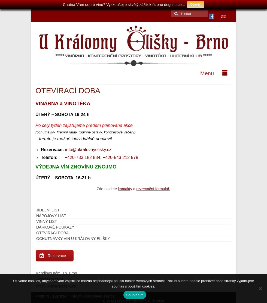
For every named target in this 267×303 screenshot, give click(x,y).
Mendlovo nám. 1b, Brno (56, 272)
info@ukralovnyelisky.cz (88, 148)
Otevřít (195, 4)
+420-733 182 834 (82, 156)
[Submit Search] (175, 12)
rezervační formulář (153, 187)
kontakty (125, 187)
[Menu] (214, 72)
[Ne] (260, 288)
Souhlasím (135, 295)
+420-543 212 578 (120, 156)
